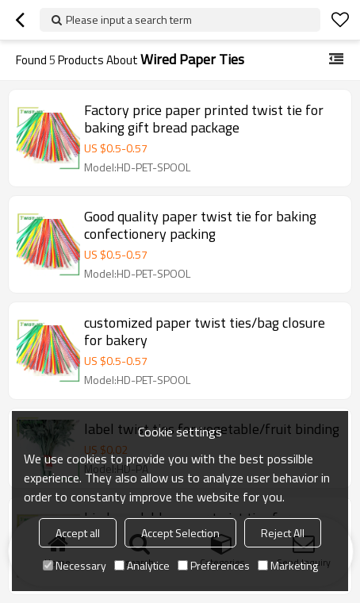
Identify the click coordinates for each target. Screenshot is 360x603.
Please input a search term (129, 19)
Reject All (282, 532)
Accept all (78, 532)
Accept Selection (180, 532)
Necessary (74, 565)
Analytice (142, 565)
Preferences (214, 565)
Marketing (288, 565)
